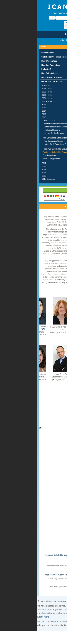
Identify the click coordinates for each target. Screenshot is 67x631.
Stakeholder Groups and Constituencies (22, 57)
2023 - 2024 (10, 89)
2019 (7, 105)
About (53, 40)
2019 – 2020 (10, 101)
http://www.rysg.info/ (43, 568)
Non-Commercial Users (16, 141)
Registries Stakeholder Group (18, 152)
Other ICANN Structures (15, 77)
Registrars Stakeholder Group (18, 149)
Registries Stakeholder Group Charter (23, 555)
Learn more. (6, 616)
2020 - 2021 (10, 98)
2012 (7, 169)
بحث (15, 17)
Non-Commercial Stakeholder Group (21, 138)
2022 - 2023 (10, 92)
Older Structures (11, 179)
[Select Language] (17, 199)
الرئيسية (59, 40)
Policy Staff (10, 69)
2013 (7, 166)
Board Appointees (12, 61)
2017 (7, 111)
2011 (7, 173)
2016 (7, 114)
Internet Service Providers (17, 133)
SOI (6, 329)
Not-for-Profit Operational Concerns (21, 144)
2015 (24, 40)
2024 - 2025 (10, 85)
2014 (7, 163)
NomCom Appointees (14, 65)
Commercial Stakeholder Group (19, 124)
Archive (59, 594)
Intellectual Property (15, 130)
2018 (7, 108)
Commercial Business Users (18, 127)
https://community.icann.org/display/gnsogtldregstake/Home (32, 575)
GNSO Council (11, 53)
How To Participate (13, 73)
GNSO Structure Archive (38, 40)
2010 (7, 176)
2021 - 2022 (10, 95)
